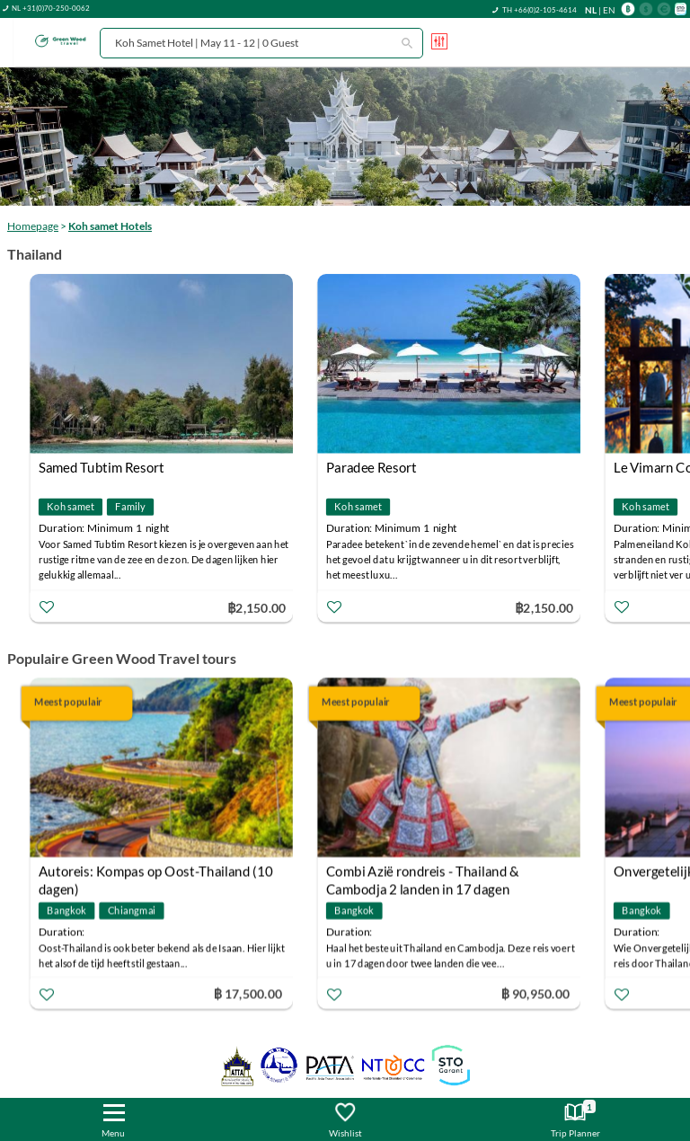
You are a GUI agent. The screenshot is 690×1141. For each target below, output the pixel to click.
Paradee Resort (371, 467)
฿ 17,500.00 (248, 993)
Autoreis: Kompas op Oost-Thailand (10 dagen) (155, 873)
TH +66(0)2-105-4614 (539, 9)
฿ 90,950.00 (535, 993)
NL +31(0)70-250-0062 (51, 8)
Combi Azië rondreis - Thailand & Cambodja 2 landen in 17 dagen (422, 873)
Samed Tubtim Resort (101, 467)
